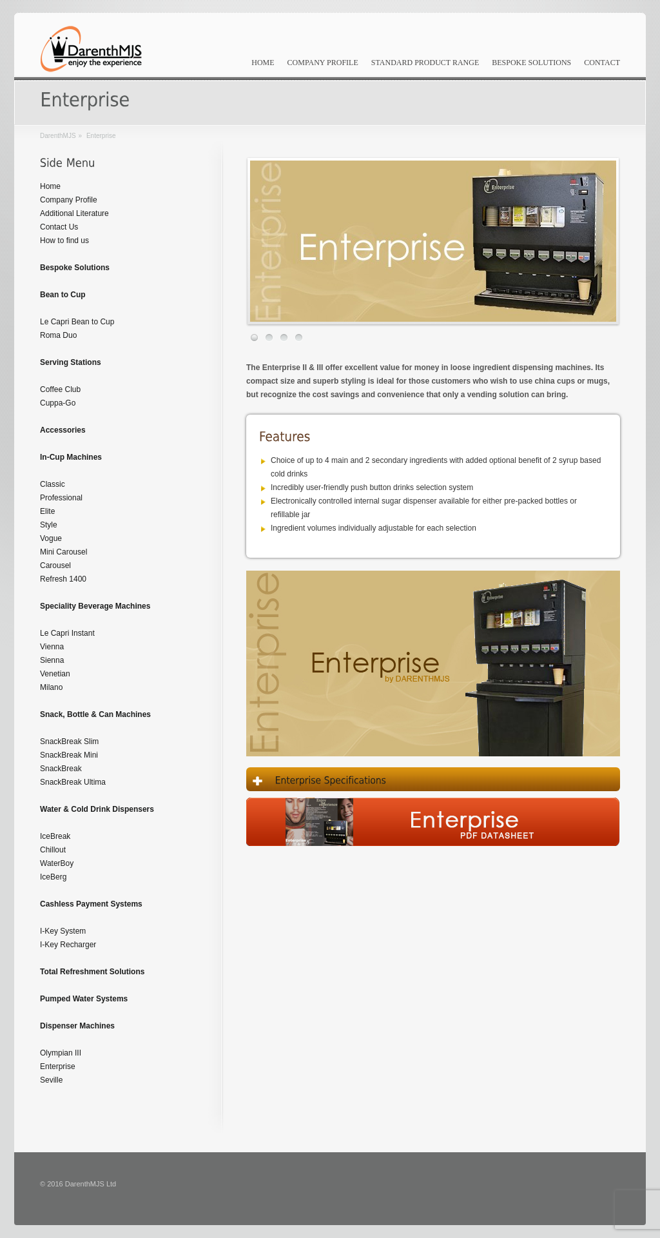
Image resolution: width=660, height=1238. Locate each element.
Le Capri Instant (67, 633)
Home (262, 62)
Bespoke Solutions (531, 62)
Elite (47, 511)
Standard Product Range (425, 62)
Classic (52, 484)
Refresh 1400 (63, 579)
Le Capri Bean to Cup (77, 321)
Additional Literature (74, 213)
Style (48, 524)
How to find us (64, 240)
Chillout (53, 849)
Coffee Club (60, 389)
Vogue (51, 538)
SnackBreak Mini (69, 755)
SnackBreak (61, 768)
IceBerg (53, 876)
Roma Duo (58, 335)
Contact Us (59, 226)
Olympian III (60, 1052)
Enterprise (57, 1066)
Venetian (55, 673)
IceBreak (55, 836)
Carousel (55, 565)
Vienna (52, 646)
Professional (61, 497)
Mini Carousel (63, 551)
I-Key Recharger (68, 944)
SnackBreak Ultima (73, 782)
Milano (51, 687)
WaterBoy (56, 863)
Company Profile (322, 62)
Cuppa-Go (57, 403)
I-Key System (63, 931)
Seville (51, 1080)
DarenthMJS (58, 135)
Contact (602, 62)
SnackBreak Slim (69, 741)
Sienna (52, 660)
